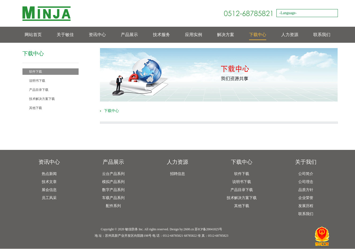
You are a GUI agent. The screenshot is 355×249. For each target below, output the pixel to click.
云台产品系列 (113, 174)
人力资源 (289, 34)
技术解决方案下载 (42, 99)
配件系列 (113, 206)
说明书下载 (37, 81)
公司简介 (305, 174)
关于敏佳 (65, 34)
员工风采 (49, 198)
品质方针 (305, 190)
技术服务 (161, 34)
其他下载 (35, 108)
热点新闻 (49, 174)
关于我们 (306, 162)
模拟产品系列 (113, 182)
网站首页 (33, 34)
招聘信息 (177, 174)
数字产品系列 (113, 190)
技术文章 (49, 182)
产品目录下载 (38, 90)
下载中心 (257, 34)
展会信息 (49, 190)
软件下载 (35, 71)
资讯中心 (97, 34)
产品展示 (129, 34)
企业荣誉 (305, 198)
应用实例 (193, 34)
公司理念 (305, 182)
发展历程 (305, 206)
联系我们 (321, 34)
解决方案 (225, 34)
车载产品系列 (113, 198)
